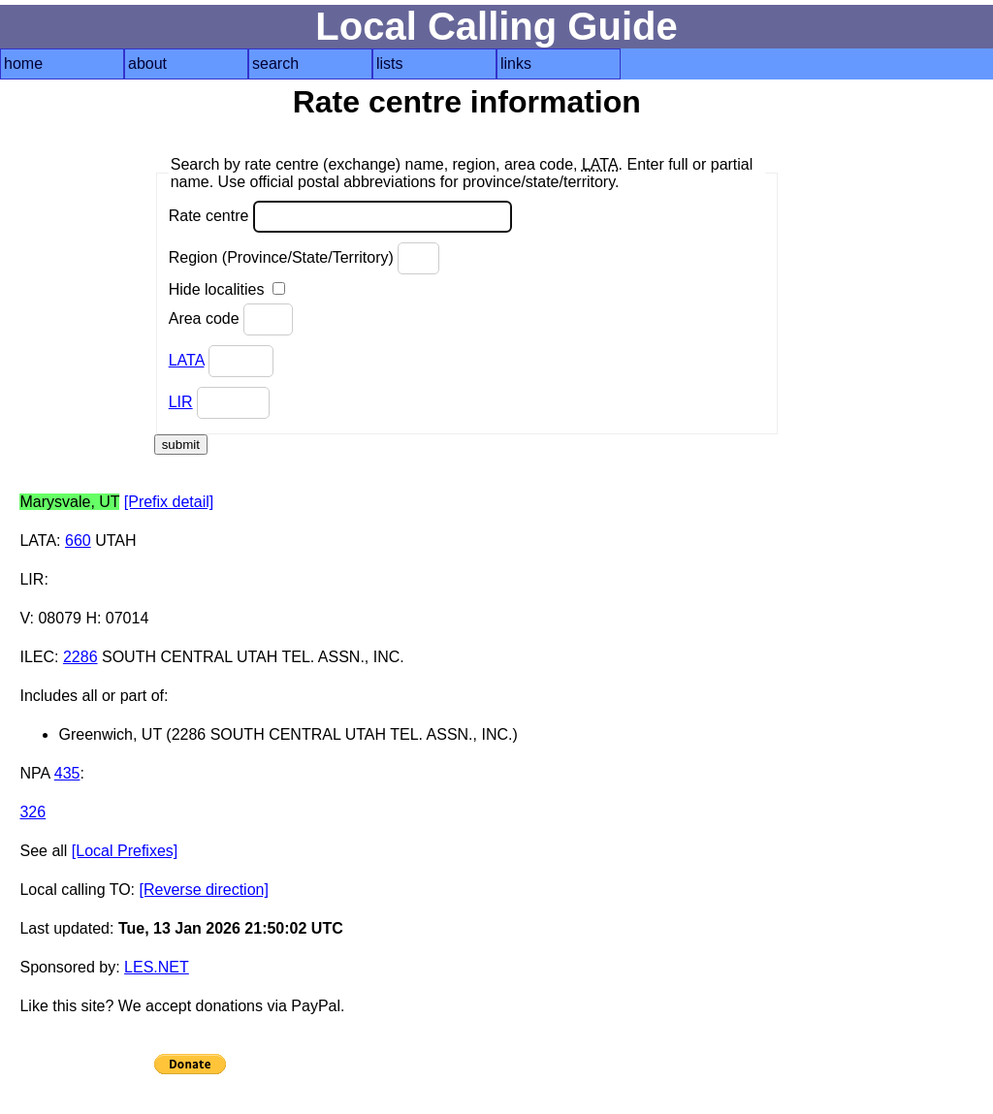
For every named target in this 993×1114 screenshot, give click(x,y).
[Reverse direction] (204, 889)
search (275, 63)
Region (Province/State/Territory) (304, 258)
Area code (231, 319)
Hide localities (227, 289)
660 (78, 540)
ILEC (36, 657)
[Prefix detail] (168, 501)
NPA (34, 773)
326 (32, 812)
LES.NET (156, 967)
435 (67, 773)
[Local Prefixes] (124, 851)
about (147, 63)
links (515, 63)
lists (389, 63)
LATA (187, 360)
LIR (181, 402)
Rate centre (340, 217)
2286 (80, 657)
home (23, 63)
